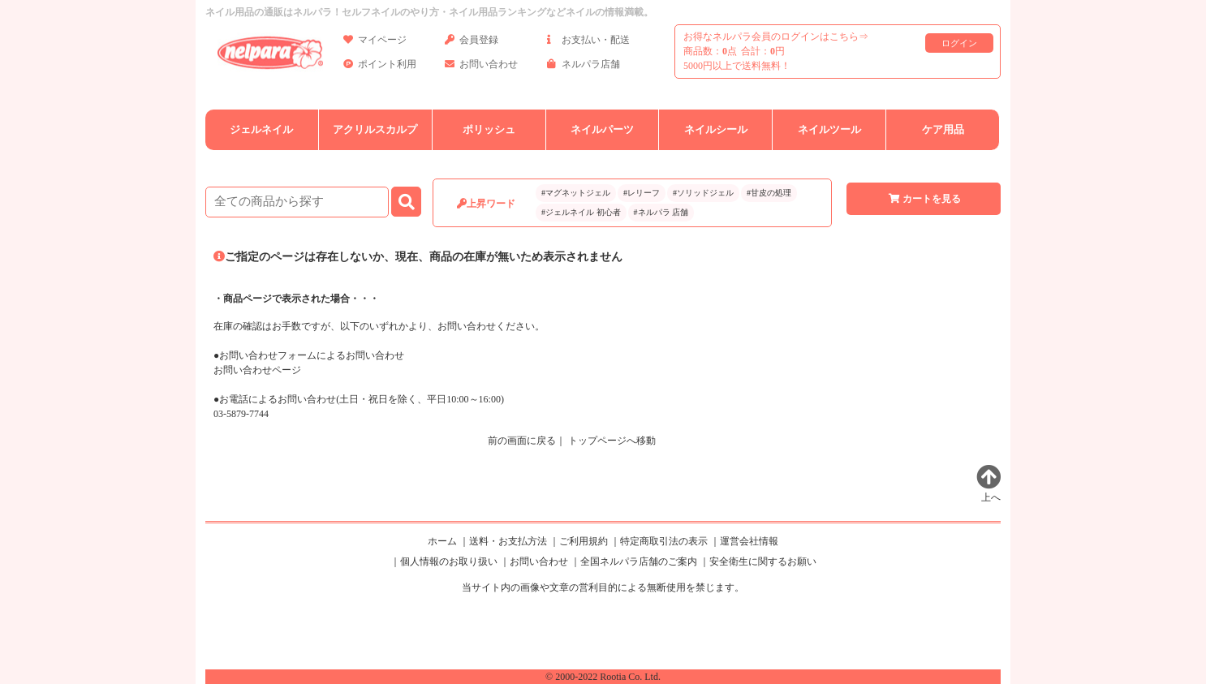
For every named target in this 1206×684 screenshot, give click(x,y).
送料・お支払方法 (508, 541)
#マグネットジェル (575, 192)
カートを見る (923, 198)
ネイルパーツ (602, 129)
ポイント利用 (379, 66)
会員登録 (471, 42)
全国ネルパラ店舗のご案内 (638, 561)
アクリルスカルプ (375, 129)
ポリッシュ (489, 129)
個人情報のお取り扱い (448, 561)
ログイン (959, 43)
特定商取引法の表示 (664, 541)
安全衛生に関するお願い (762, 561)
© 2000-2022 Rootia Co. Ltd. (603, 676)
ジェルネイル (261, 129)
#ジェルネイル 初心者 (581, 212)
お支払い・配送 (588, 42)
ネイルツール (829, 129)
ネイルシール (715, 129)
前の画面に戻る (522, 440)
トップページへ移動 (612, 440)
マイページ (375, 42)
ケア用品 (943, 129)
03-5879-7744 (241, 413)
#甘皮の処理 (769, 192)
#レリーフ (641, 192)
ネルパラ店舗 (583, 66)
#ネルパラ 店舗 (661, 212)
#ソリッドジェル (703, 192)
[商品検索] (297, 202)
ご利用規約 (583, 541)
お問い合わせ (481, 66)
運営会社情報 (749, 541)
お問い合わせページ (257, 370)
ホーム (442, 541)
